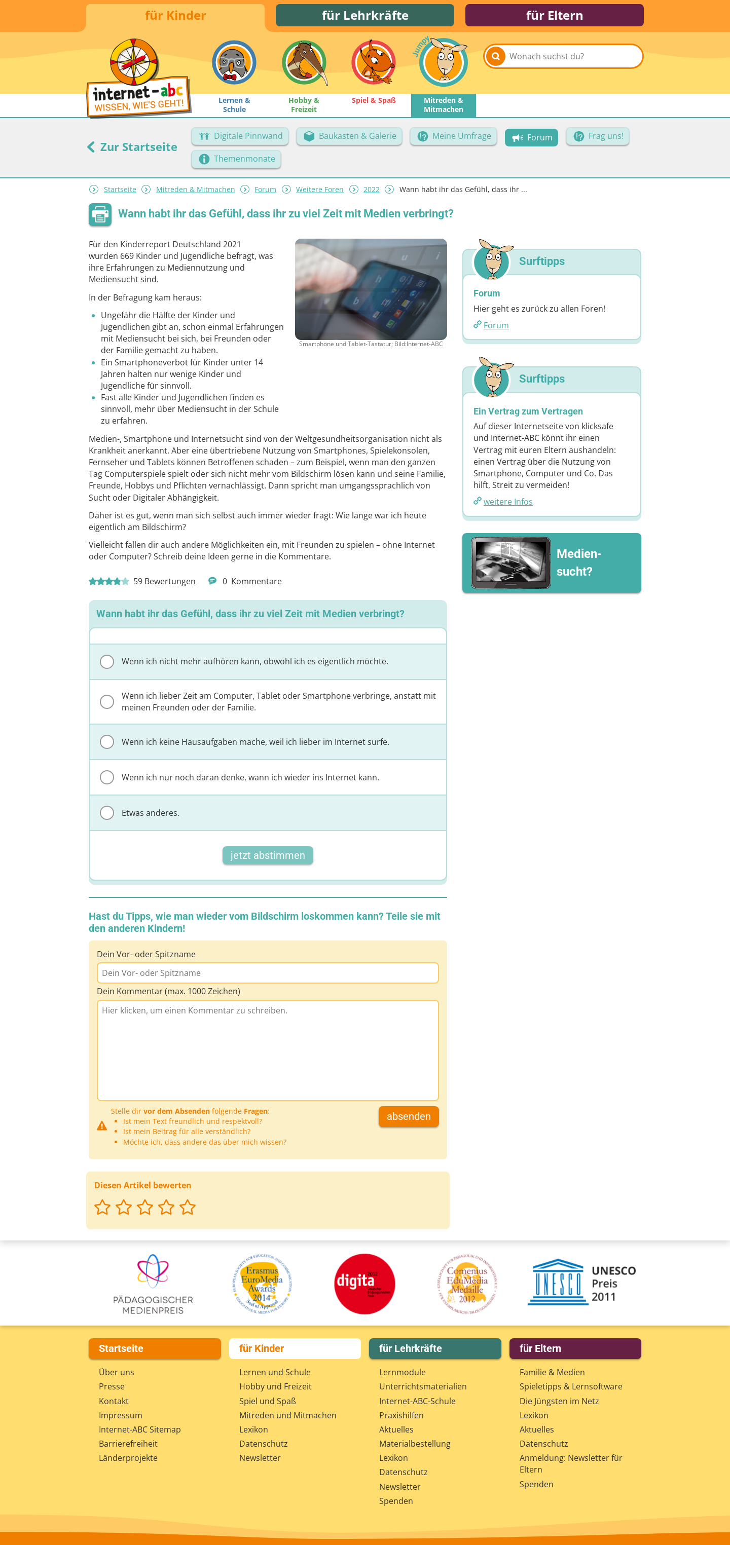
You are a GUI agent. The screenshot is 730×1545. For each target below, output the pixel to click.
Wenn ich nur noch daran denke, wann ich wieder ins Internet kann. (239, 780)
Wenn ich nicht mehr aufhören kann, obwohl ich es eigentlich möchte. (244, 665)
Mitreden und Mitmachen (288, 1415)
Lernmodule (402, 1372)
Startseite (120, 192)
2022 (371, 192)
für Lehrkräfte (365, 16)
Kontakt (114, 1401)
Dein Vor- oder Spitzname (146, 957)
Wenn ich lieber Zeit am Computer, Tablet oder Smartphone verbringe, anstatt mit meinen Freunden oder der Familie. (268, 704)
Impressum (120, 1415)
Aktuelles (396, 1429)
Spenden (396, 1500)
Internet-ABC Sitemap (140, 1429)
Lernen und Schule (275, 1372)
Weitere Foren (320, 192)
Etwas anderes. (139, 816)
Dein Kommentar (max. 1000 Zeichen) (168, 994)
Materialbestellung (415, 1443)
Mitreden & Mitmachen (195, 192)
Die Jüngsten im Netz (559, 1401)
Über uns (116, 1372)
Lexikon (253, 1429)
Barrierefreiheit (128, 1443)
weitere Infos (508, 504)
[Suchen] (495, 67)
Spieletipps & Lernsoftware (571, 1386)
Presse (112, 1386)
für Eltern (554, 16)
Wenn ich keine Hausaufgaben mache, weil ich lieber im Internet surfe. (244, 745)
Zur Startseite (131, 149)
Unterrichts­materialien (423, 1386)
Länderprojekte (128, 1457)
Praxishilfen (401, 1415)
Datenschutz (263, 1443)
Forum (265, 192)
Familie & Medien (552, 1372)
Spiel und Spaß (267, 1401)
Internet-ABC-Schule (417, 1401)
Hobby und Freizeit (275, 1386)
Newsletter (260, 1457)
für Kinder (175, 16)
